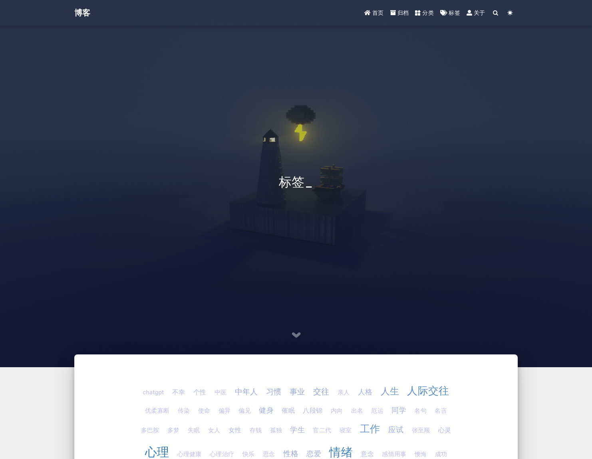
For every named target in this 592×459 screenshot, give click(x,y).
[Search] (496, 13)
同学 (398, 410)
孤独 (276, 430)
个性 (200, 392)
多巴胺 (150, 430)
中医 (221, 392)
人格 (365, 392)
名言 (441, 410)
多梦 (173, 430)
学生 (297, 430)
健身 (266, 410)
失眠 (194, 430)
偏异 (225, 410)
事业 (297, 391)
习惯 (274, 391)
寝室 (346, 430)
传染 (184, 410)
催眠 (288, 410)
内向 (337, 410)
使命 (204, 410)
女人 (214, 430)
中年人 (246, 391)
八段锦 (312, 410)
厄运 (377, 410)
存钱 (256, 430)
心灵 (444, 430)
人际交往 (428, 391)
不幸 (178, 392)
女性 (235, 430)
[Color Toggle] (510, 13)
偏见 (244, 410)
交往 (321, 391)
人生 (390, 391)
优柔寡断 (157, 410)
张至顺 (421, 430)
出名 (357, 410)
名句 (420, 410)
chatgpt (153, 392)
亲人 (344, 392)
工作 (370, 429)
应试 (396, 429)
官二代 (322, 430)
